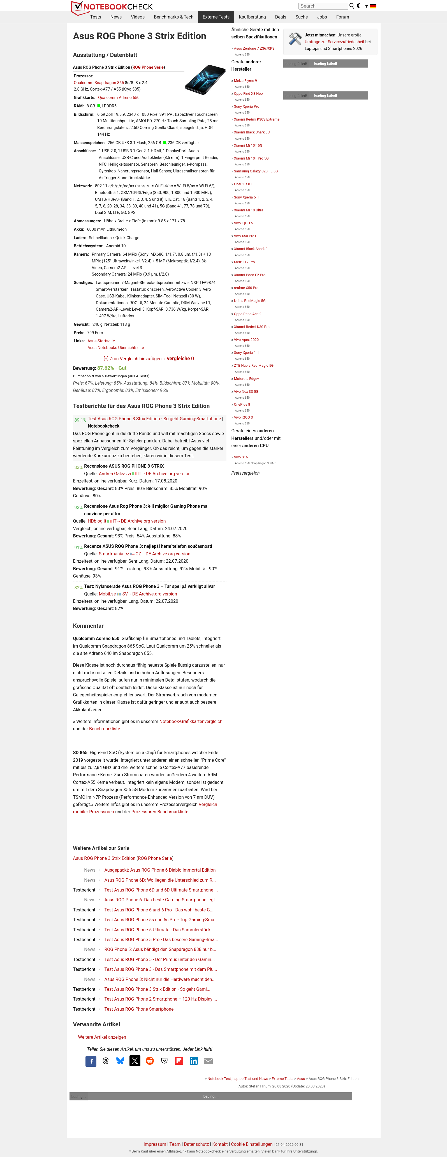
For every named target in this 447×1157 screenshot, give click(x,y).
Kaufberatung (252, 17)
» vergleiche (178, 358)
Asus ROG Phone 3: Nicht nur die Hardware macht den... (160, 979)
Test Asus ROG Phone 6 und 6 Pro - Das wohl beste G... (159, 910)
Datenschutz (196, 1144)
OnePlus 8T (243, 184)
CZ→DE (143, 553)
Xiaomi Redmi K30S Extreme (256, 119)
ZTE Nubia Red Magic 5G (254, 365)
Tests (95, 17)
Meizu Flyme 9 (245, 80)
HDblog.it (97, 521)
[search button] (352, 6)
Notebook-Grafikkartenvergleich (191, 721)
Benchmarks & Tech (173, 17)
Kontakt (220, 1144)
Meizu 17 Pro (244, 262)
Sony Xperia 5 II (246, 197)
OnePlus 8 (242, 404)
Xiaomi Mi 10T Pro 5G (251, 158)
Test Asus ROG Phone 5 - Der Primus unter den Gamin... (160, 959)
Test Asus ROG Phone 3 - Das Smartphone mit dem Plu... (161, 969)
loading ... (78, 1096)
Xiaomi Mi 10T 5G (248, 145)
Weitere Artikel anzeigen (102, 1037)
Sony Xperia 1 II (246, 352)
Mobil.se (107, 594)
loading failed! (296, 64)
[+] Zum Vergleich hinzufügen (133, 358)
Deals (280, 17)
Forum (342, 17)
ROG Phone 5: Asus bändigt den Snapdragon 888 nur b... (160, 949)
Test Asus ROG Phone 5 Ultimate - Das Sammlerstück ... (160, 929)
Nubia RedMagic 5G (250, 301)
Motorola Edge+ (246, 379)
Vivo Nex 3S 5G (246, 391)
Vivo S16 (241, 457)
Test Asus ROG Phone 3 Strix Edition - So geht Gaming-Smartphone (154, 418)
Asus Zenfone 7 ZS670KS (254, 48)
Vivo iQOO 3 (243, 417)
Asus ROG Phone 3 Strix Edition (104, 858)
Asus (301, 1079)
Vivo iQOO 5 (243, 223)
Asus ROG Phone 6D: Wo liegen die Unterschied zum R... (160, 880)
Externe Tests (216, 17)
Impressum (154, 1144)
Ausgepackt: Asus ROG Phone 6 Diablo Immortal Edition (160, 870)
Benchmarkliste (104, 728)
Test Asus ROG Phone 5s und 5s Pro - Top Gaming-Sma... (161, 919)
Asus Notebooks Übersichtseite (115, 347)
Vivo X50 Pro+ (245, 236)
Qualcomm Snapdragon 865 (99, 82)
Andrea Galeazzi (115, 473)
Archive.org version (171, 473)
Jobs (322, 17)
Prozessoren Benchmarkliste (160, 811)
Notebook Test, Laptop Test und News (238, 1079)
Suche (301, 17)
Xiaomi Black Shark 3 (251, 249)
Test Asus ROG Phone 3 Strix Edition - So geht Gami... (157, 989)
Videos (138, 17)
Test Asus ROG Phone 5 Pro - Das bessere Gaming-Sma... (161, 939)
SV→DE (130, 594)
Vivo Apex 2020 (246, 340)
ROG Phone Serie (148, 67)
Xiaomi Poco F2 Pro (249, 275)
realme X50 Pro (246, 288)
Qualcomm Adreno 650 (119, 97)
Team (174, 1144)
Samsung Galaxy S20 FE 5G (256, 171)
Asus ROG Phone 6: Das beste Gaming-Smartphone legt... (162, 899)
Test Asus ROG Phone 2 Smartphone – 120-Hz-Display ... (161, 999)
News (116, 17)
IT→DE (144, 473)
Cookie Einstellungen (252, 1144)
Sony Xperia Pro (246, 106)
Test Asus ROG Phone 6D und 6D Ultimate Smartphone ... (161, 890)
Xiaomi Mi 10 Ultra (248, 210)
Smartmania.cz (114, 553)
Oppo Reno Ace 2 (247, 314)
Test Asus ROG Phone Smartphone (139, 1009)
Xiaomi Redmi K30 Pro (252, 327)
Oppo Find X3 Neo (248, 93)
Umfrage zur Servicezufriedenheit (335, 42)
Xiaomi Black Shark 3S (252, 132)
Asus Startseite (101, 341)
